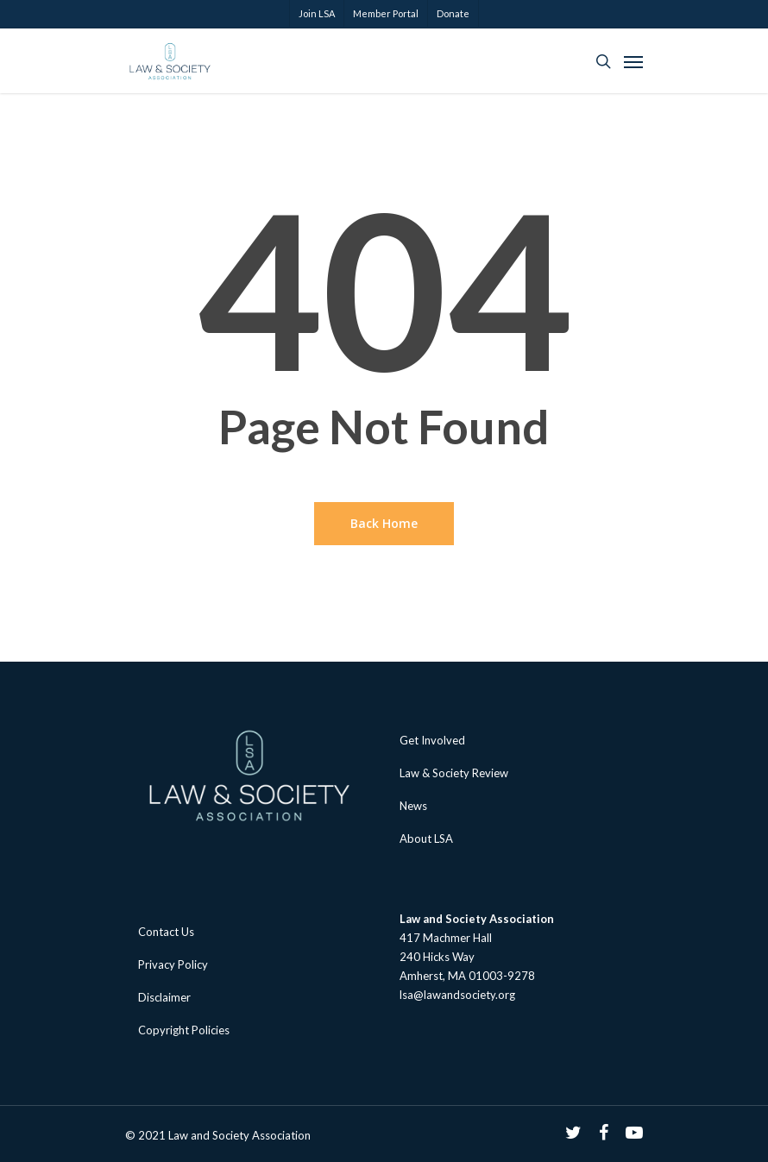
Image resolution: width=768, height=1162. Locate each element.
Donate (453, 13)
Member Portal (386, 13)
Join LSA (317, 13)
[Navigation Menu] (633, 61)
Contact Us (166, 932)
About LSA (426, 838)
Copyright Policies (184, 1030)
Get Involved (432, 740)
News (413, 806)
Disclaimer (164, 997)
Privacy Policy (173, 964)
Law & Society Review (454, 773)
